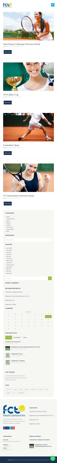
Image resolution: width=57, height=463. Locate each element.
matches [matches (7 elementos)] (27, 389)
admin (12, 343)
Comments (17, 337)
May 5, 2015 (7, 343)
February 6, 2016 (14, 355)
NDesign (10, 460)
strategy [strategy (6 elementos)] (9, 393)
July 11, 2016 (9, 198)
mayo (9, 250)
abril (8, 256)
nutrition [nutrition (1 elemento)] (33, 389)
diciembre (10, 265)
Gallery (8, 221)
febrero (9, 260)
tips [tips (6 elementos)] (14, 393)
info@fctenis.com (7, 449)
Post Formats (9, 227)
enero (9, 248)
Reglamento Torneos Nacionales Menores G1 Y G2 (17, 296)
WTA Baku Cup (11, 94)
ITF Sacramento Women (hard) (18, 196)
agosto (9, 267)
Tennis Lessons (10, 229)
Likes (25, 337)
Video (7, 231)
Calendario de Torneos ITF (13, 341)
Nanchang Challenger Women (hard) (21, 44)
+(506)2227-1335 (7, 446)
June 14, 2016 (9, 147)
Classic (8, 216)
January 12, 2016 (9, 46)
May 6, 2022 (13, 348)
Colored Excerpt (10, 218)
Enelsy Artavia (20, 348)
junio (8, 252)
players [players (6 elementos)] (40, 389)
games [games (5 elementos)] (20, 389)
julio (8, 269)
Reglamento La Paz (9, 300)
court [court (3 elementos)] (14, 389)
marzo (9, 258)
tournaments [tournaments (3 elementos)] (21, 393)
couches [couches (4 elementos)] (9, 389)
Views (9, 337)
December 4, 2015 (14, 362)
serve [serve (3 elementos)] (46, 389)
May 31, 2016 (9, 97)
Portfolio (8, 225)
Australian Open (11, 145)
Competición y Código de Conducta (13, 292)
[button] (52, 458)
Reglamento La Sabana (10, 304)
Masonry (8, 223)
